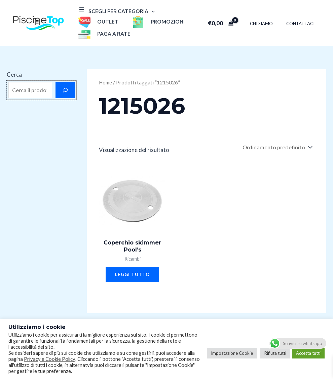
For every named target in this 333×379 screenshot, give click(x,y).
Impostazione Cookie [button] (232, 353)
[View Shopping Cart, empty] (230, 23)
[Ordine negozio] (276, 147)
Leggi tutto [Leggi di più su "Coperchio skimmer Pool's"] (132, 276)
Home (106, 82)
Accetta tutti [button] (308, 353)
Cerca (14, 74)
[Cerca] (65, 90)
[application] (150, 11)
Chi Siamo (268, 23)
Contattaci (303, 23)
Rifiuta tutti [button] (275, 353)
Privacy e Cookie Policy (49, 359)
